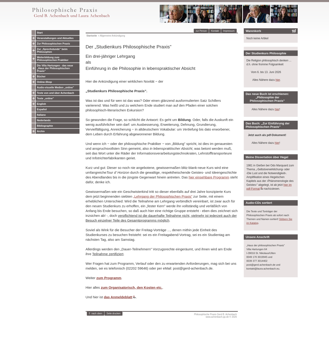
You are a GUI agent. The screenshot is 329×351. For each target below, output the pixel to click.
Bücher (41, 76)
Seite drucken (113, 313)
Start (40, 32)
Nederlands (44, 120)
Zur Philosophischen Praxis (53, 43)
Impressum (228, 31)
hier (278, 79)
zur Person (201, 31)
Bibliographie (45, 125)
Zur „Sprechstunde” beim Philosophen (52, 50)
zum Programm (108, 278)
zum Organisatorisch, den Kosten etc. (131, 287)
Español (42, 109)
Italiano (41, 114)
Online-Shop (44, 82)
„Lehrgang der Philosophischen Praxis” (162, 196)
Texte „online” (45, 98)
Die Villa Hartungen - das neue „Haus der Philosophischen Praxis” (55, 68)
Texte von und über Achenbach (55, 93)
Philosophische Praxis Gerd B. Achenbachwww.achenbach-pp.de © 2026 (215, 315)
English (41, 103)
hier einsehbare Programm (209, 177)
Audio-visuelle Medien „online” (55, 87)
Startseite (92, 35)
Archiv (41, 131)
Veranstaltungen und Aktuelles (55, 38)
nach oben (97, 313)
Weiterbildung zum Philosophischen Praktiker (53, 58)
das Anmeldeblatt (118, 297)
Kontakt (215, 31)
